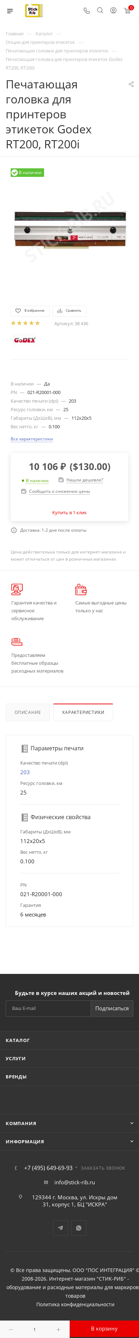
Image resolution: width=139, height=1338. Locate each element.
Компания (21, 1123)
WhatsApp (78, 1228)
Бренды (16, 1076)
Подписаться (112, 1008)
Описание (28, 712)
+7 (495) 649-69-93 (48, 1168)
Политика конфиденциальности (75, 1304)
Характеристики (83, 712)
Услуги (16, 1058)
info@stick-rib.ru (74, 1182)
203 (25, 772)
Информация (25, 1141)
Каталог (18, 1040)
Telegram (60, 1228)
